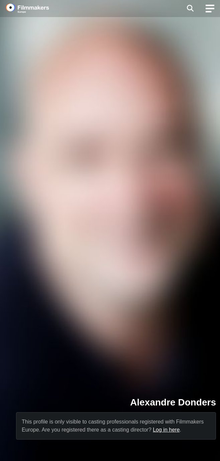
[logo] (35, 8)
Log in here (166, 430)
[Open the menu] (190, 8)
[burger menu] (210, 8)
